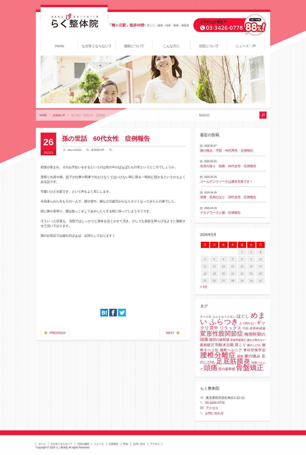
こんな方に (171, 46)
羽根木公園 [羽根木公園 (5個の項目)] (224, 345)
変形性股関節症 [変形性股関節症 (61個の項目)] (221, 333)
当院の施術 (83, 444)
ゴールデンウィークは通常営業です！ (226, 181)
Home (59, 46)
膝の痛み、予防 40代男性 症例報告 (226, 150)
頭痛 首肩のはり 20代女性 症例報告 (228, 197)
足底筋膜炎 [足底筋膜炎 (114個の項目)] (233, 361)
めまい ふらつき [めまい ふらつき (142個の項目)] (232, 318)
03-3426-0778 (214, 402)
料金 (125, 444)
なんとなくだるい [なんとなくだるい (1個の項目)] (224, 316)
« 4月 (204, 286)
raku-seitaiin (74, 149)
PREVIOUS (57, 333)
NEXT (170, 333)
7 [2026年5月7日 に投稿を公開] (232, 259)
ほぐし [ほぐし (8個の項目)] (243, 316)
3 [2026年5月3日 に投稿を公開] (260, 252)
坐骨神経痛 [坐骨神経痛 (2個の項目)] (257, 328)
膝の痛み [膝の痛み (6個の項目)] (252, 356)
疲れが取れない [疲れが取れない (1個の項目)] (256, 339)
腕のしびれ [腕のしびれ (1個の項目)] (254, 345)
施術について (134, 46)
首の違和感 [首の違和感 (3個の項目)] (226, 369)
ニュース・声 (246, 46)
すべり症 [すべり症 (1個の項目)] (206, 316)
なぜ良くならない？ (97, 46)
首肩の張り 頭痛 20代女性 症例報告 (228, 166)
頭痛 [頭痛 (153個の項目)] (211, 367)
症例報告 (113, 444)
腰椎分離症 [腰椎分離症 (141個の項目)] (218, 355)
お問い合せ (139, 444)
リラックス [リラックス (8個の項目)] (230, 328)
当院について (209, 46)
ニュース (99, 444)
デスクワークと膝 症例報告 (220, 212)
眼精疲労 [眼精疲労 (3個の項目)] (207, 345)
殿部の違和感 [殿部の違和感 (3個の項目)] (219, 340)
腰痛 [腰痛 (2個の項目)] (240, 356)
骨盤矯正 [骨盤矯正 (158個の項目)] (250, 367)
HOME (43, 115)
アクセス (212, 408)
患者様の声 (59, 115)
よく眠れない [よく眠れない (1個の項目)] (247, 323)
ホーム (42, 444)
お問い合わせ (214, 413)
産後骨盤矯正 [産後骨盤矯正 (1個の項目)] (238, 339)
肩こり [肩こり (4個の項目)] (240, 345)
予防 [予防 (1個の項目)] (246, 328)
